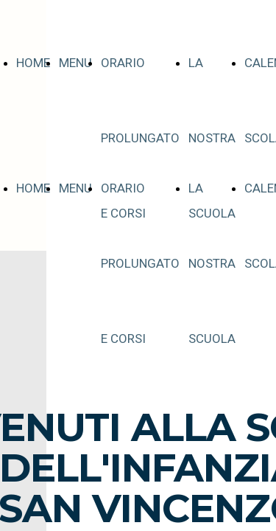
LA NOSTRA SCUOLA (212, 138)
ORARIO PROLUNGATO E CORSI (140, 138)
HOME (33, 62)
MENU (75, 62)
